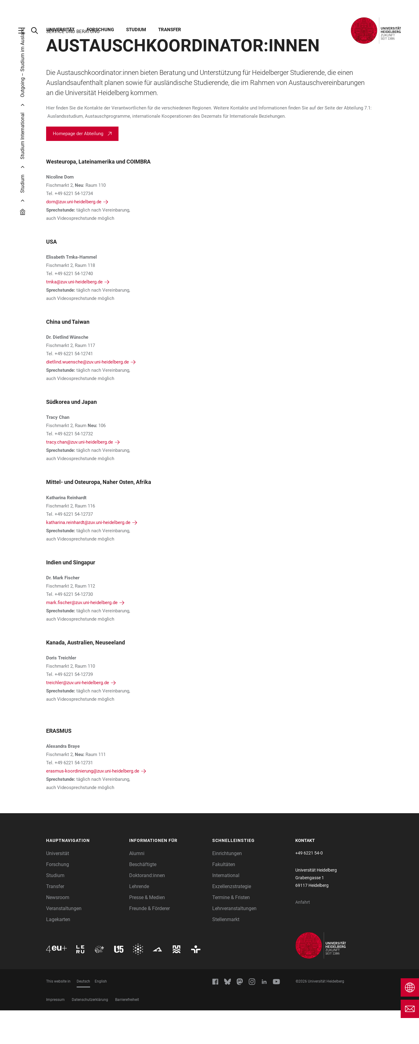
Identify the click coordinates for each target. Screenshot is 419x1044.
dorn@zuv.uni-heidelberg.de (73, 235)
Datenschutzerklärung (90, 1033)
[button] (84, 874)
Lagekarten (58, 953)
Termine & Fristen (231, 931)
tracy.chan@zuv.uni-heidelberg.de (79, 475)
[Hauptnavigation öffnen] (24, 30)
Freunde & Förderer (149, 942)
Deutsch (83, 1015)
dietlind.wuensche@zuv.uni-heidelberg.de (87, 395)
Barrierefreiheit (127, 1033)
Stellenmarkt (225, 953)
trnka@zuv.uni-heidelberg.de (74, 315)
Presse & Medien (147, 931)
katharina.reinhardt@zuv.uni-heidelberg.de (88, 556)
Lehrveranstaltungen (234, 942)
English (101, 1015)
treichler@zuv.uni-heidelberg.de (77, 716)
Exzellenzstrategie (231, 920)
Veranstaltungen (64, 942)
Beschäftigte (142, 898)
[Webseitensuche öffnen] (37, 30)
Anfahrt (302, 935)
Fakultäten (223, 898)
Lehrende (139, 920)
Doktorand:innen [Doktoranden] (147, 909)
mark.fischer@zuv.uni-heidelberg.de (82, 636)
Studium (136, 29)
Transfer (169, 29)
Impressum (55, 1033)
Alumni (136, 887)
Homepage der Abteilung (78, 167)
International (225, 909)
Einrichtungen (227, 887)
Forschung (100, 29)
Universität (60, 29)
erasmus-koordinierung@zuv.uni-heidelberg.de (92, 804)
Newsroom (57, 931)
